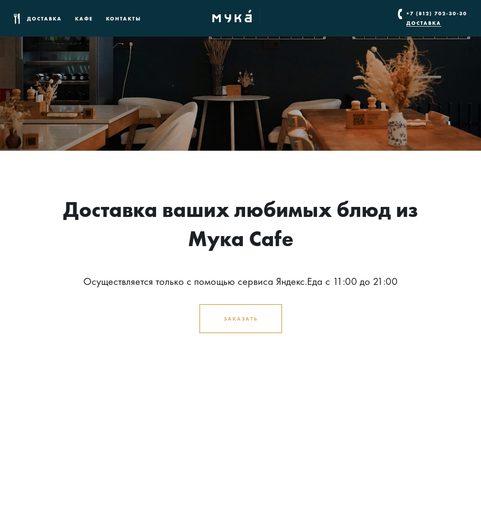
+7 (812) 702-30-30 (436, 13)
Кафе (84, 18)
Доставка (44, 18)
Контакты (123, 18)
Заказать (241, 318)
